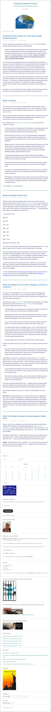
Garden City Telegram (27, 303)
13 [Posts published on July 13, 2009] (12, 474)
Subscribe (8, 511)
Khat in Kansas (9, 100)
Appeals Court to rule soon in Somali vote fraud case (14, 659)
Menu (25, 9)
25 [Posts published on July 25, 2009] (45, 476)
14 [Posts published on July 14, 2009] (19, 474)
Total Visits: (5, 707)
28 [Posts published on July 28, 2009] (19, 479)
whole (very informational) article (25, 122)
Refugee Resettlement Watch (25, 4)
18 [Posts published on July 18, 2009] (45, 474)
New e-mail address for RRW (9, 661)
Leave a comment (22, 40)
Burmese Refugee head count (15, 195)
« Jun (4, 483)
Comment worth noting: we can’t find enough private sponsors (22, 37)
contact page (31, 573)
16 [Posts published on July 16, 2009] (32, 474)
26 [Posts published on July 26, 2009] (6, 479)
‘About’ (8, 550)
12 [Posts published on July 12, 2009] (6, 474)
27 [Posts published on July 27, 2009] (12, 479)
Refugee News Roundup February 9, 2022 (12, 638)
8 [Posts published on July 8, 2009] (25, 471)
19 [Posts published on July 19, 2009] (6, 476)
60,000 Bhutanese (7, 255)
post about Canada (32, 44)
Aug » (7, 483)
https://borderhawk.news (18, 614)
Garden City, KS (29, 203)
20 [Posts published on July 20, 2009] (12, 476)
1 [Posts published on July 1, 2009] (25, 469)
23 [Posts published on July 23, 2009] (32, 476)
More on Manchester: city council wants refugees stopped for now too (18, 664)
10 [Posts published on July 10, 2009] (38, 471)
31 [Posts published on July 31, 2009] (38, 479)
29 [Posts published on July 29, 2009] (25, 479)
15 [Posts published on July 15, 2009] (25, 474)
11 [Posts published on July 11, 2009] (45, 471)
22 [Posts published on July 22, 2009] (25, 476)
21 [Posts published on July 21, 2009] (19, 476)
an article (38, 358)
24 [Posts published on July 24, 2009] (38, 476)
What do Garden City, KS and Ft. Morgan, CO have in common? (25, 286)
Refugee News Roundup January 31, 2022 (12, 641)
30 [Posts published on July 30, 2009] (32, 479)
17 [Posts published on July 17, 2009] (38, 474)
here (6, 111)
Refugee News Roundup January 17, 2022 (12, 645)
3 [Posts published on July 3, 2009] (38, 469)
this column (34, 429)
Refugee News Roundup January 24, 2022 (12, 643)
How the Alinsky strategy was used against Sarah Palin (24, 417)
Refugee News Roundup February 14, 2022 (12, 636)
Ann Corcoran (12, 40)
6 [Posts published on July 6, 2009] (12, 471)
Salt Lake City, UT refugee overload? (11, 653)
